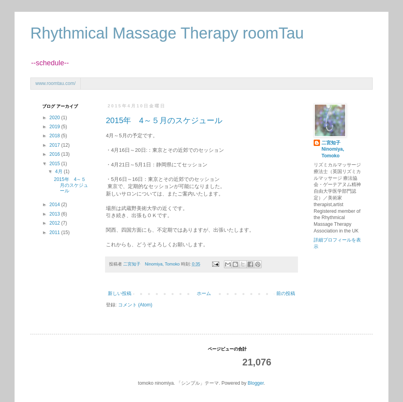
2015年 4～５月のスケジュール (164, 120)
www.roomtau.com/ (55, 83)
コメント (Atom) (135, 305)
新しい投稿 (119, 293)
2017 (55, 145)
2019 (55, 126)
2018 (55, 135)
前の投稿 (285, 293)
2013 (55, 214)
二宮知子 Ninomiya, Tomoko (333, 149)
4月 (59, 171)
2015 (55, 163)
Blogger (256, 383)
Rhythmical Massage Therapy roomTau (167, 33)
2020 (55, 117)
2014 (55, 204)
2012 (55, 223)
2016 (55, 154)
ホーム (204, 293)
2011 (55, 232)
